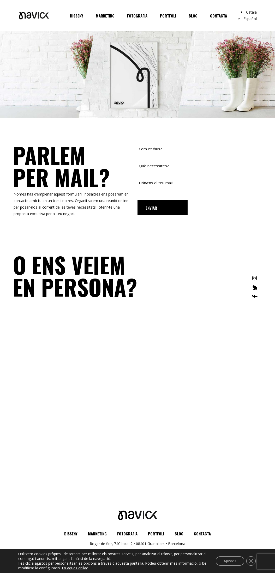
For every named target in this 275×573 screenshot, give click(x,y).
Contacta (202, 533)
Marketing (97, 533)
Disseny (70, 533)
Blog (179, 533)
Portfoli (156, 533)
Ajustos (230, 560)
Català (251, 12)
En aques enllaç (75, 568)
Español (250, 18)
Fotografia (127, 533)
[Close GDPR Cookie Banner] (251, 561)
